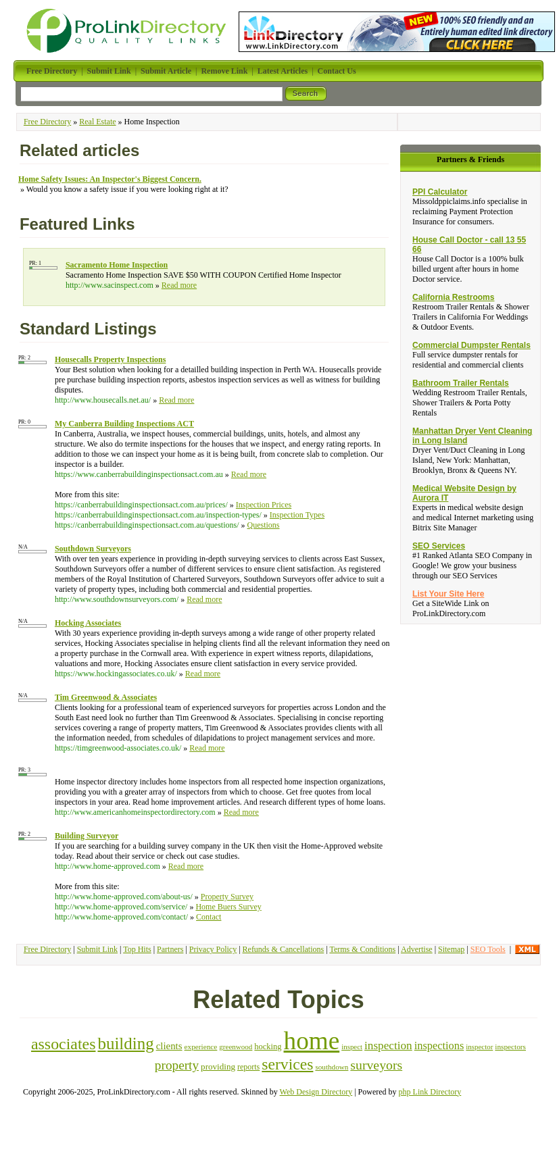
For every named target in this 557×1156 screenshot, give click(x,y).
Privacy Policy (213, 949)
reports (248, 1067)
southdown (331, 1067)
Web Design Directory (316, 1092)
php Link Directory (430, 1092)
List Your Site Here (448, 594)
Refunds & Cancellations (283, 949)
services (287, 1064)
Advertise (417, 949)
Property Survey (227, 896)
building (125, 1043)
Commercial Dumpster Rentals (471, 345)
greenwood (235, 1046)
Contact (208, 917)
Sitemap (451, 949)
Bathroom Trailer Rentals (460, 383)
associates (63, 1044)
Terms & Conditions (362, 949)
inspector (479, 1046)
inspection (388, 1045)
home (312, 1041)
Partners (170, 949)
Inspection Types (297, 515)
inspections (439, 1045)
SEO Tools (488, 949)
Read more (179, 285)
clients (169, 1045)
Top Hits (137, 949)
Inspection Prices (263, 504)
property (177, 1065)
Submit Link (97, 949)
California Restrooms (453, 297)
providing (218, 1066)
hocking (267, 1046)
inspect (351, 1046)
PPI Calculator (439, 192)
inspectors (510, 1046)
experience (201, 1046)
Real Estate (97, 121)
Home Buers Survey (228, 906)
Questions (263, 525)
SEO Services (438, 546)
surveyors (376, 1064)
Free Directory (47, 121)
